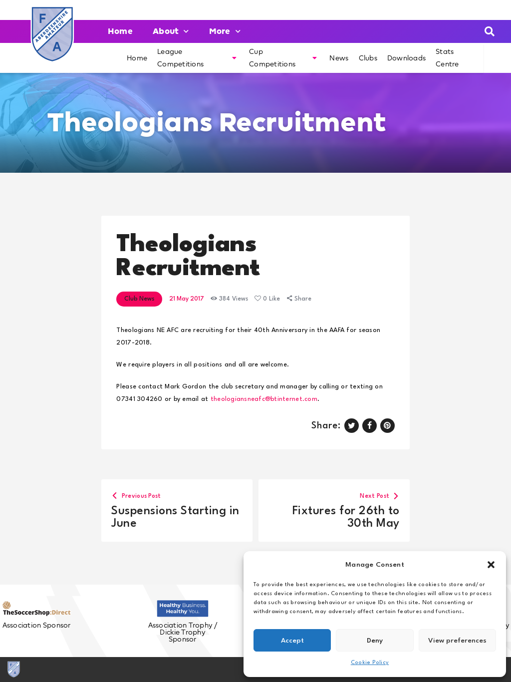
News (338, 58)
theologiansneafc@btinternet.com (264, 399)
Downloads (406, 58)
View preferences (457, 640)
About (171, 31)
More (225, 31)
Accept (292, 640)
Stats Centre (447, 57)
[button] (491, 565)
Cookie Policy (370, 663)
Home (120, 31)
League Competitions (197, 57)
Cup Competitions (283, 57)
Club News (139, 299)
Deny (375, 640)
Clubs (368, 58)
